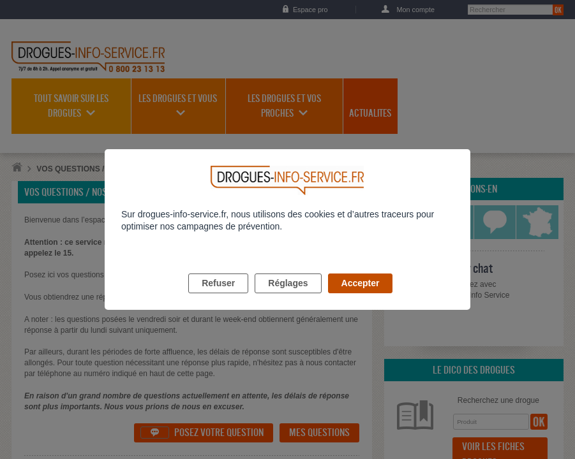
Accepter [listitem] (360, 298)
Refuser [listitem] (218, 298)
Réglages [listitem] (288, 298)
